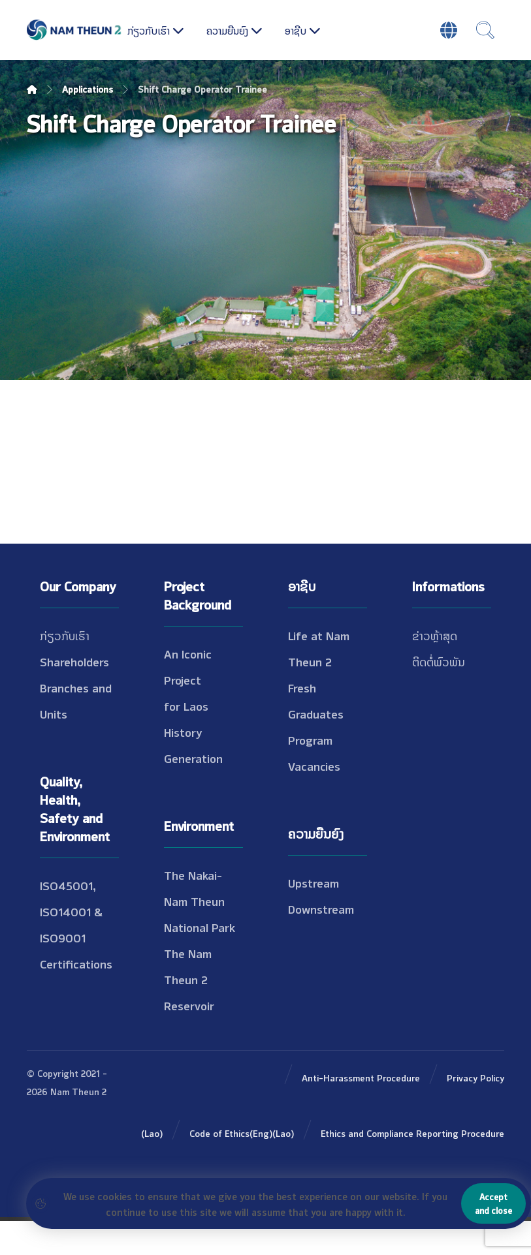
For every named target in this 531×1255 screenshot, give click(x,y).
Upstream (313, 916)
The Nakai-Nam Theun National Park (199, 934)
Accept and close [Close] (493, 1203)
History (183, 765)
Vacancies (314, 799)
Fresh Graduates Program (316, 747)
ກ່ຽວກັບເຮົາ (64, 668)
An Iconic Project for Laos (188, 713)
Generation (193, 791)
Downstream (321, 942)
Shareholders (74, 695)
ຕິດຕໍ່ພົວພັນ (438, 695)
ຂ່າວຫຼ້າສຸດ (434, 668)
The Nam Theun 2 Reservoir (189, 1012)
